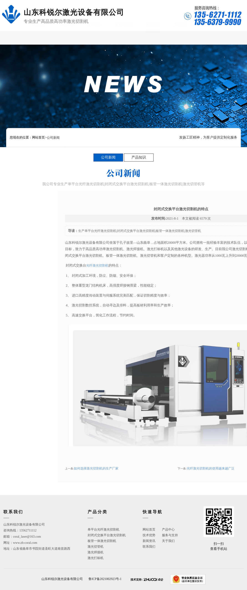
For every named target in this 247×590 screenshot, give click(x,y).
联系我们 (208, 37)
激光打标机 (95, 558)
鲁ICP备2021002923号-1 (104, 579)
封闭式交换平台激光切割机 (107, 535)
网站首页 (39, 37)
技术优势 (94, 37)
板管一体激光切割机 (102, 541)
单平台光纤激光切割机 (103, 529)
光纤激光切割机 (168, 265)
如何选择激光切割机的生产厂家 (167, 468)
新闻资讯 (153, 37)
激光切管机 (95, 546)
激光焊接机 (95, 552)
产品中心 (66, 37)
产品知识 (138, 157)
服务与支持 (123, 37)
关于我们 (180, 37)
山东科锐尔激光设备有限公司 (62, 579)
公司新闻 (108, 157)
